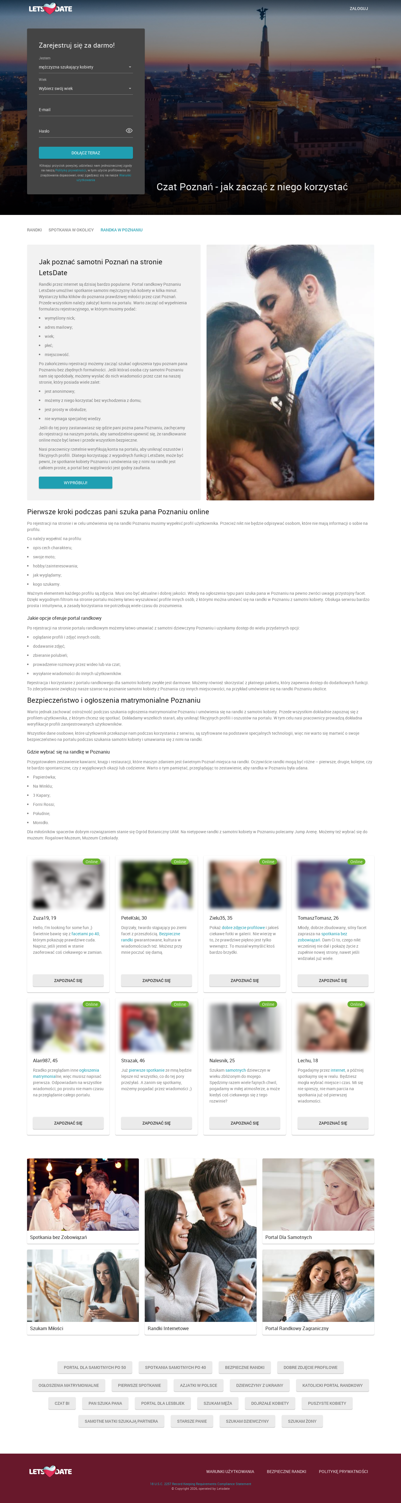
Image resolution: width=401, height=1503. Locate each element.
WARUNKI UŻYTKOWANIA (230, 1471)
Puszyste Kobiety (327, 1403)
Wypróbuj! (75, 482)
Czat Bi (62, 1403)
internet (338, 1070)
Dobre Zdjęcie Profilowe (310, 1367)
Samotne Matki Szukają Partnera (121, 1421)
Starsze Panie (192, 1421)
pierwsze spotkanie (146, 1070)
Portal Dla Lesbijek (162, 1403)
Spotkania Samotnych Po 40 (175, 1367)
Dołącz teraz (85, 153)
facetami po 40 (85, 933)
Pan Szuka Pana (105, 1403)
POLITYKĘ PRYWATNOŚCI (343, 1471)
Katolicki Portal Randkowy (332, 1385)
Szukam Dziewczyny (247, 1421)
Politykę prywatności (70, 170)
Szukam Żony (302, 1421)
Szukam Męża (218, 1403)
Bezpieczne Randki (244, 1367)
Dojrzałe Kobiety (270, 1403)
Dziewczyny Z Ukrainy (259, 1385)
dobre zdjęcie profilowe (243, 927)
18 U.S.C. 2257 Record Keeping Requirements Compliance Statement (200, 1484)
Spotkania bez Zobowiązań (58, 1237)
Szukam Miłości (47, 1328)
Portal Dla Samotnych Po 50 (95, 1367)
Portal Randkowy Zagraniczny (297, 1328)
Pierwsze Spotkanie (139, 1385)
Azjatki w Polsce (198, 1385)
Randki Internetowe (168, 1328)
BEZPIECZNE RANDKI (286, 1471)
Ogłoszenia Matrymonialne (69, 1385)
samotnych (235, 1070)
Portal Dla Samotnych (288, 1237)
